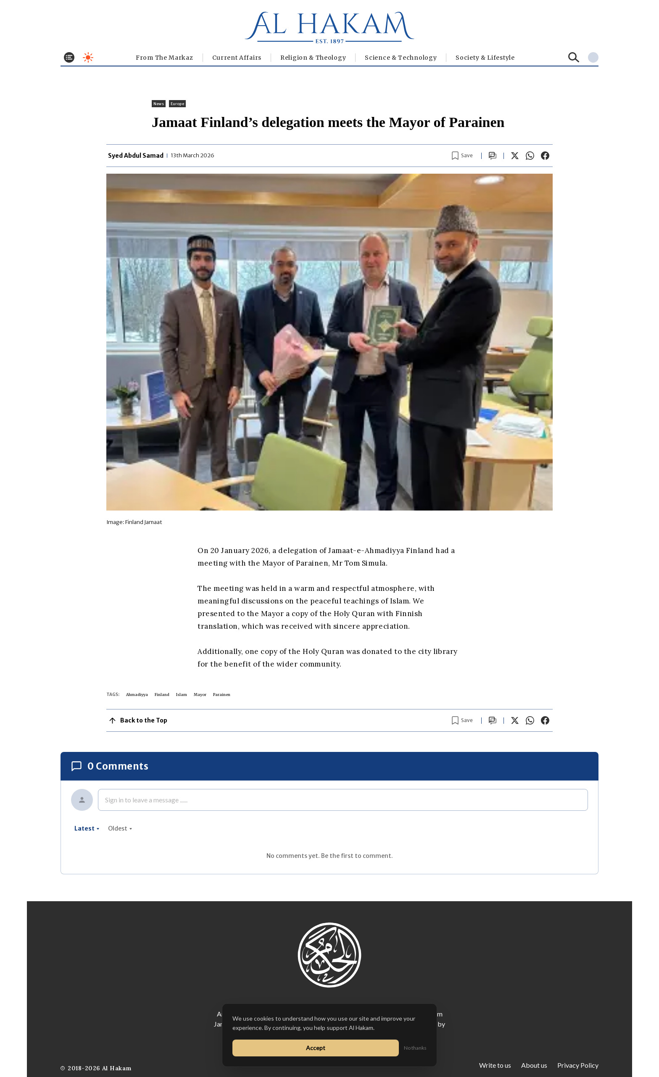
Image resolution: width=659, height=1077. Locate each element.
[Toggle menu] (69, 57)
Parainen (221, 694)
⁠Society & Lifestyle (485, 57)
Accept (315, 1047)
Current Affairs (237, 57)
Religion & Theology (313, 57)
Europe (177, 103)
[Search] (574, 57)
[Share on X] (515, 155)
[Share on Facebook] (545, 155)
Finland (162, 694)
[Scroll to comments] (492, 155)
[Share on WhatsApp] (530, 155)
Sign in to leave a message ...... (146, 800)
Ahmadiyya (137, 694)
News (158, 103)
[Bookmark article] (462, 155)
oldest (120, 828)
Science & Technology (401, 57)
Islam (181, 694)
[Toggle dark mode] (88, 57)
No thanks (415, 1048)
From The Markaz (164, 57)
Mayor (200, 694)
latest (87, 828)
